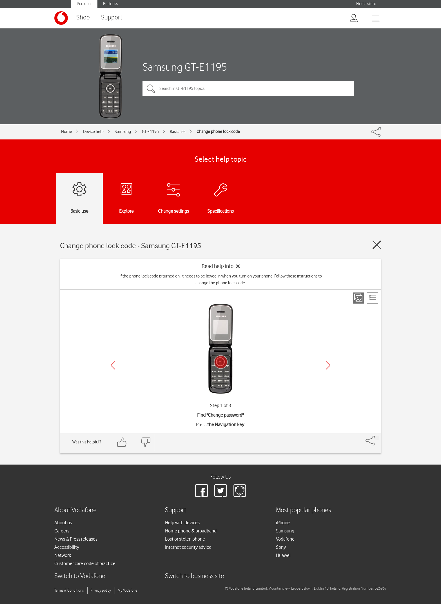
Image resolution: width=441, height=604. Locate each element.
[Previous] (113, 365)
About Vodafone (75, 510)
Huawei (283, 555)
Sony (281, 547)
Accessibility (66, 547)
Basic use (178, 131)
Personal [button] (84, 3)
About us (63, 522)
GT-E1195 (150, 131)
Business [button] (110, 3)
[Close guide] (377, 245)
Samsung (123, 131)
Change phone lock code (218, 131)
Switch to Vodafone (79, 576)
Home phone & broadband (191, 531)
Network (62, 555)
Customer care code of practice (84, 563)
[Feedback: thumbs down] (145, 442)
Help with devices (182, 522)
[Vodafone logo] (61, 18)
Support (111, 17)
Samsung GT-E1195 (184, 67)
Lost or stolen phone (185, 539)
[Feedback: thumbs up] (122, 442)
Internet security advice (188, 547)
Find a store (366, 3)
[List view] (372, 298)
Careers (61, 531)
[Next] (328, 365)
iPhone (283, 522)
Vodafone (285, 539)
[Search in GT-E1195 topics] (248, 88)
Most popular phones (303, 510)
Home (66, 131)
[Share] (377, 438)
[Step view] (358, 298)
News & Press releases (75, 539)
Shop (83, 17)
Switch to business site (194, 576)
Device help (93, 131)
